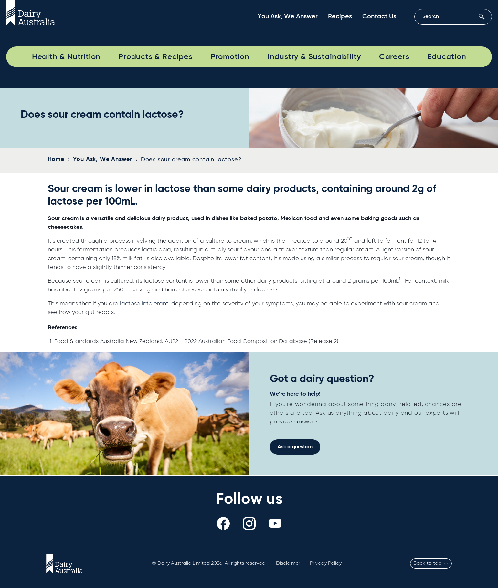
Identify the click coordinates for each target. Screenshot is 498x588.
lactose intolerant (144, 304)
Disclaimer (288, 563)
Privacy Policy (326, 563)
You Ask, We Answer (288, 17)
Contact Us (379, 17)
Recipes (340, 17)
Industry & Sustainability (314, 57)
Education (446, 57)
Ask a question (295, 447)
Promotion (230, 57)
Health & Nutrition (66, 57)
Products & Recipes (155, 57)
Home (56, 159)
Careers (394, 57)
